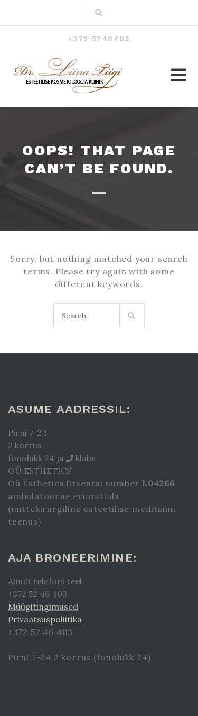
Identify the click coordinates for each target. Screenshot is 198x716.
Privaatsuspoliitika (45, 619)
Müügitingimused (43, 606)
